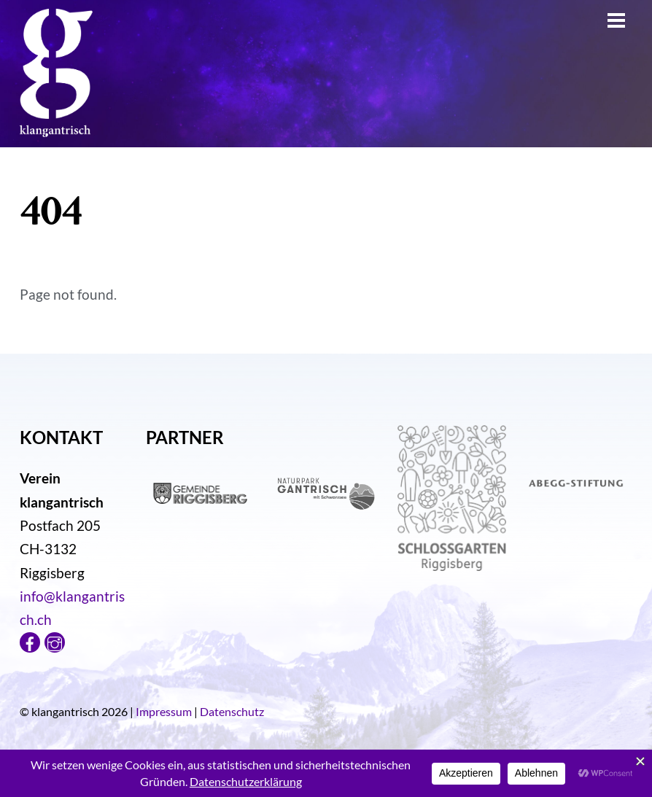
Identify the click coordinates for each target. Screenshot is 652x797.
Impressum (164, 711)
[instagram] (54, 639)
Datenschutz (232, 711)
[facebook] (30, 639)
